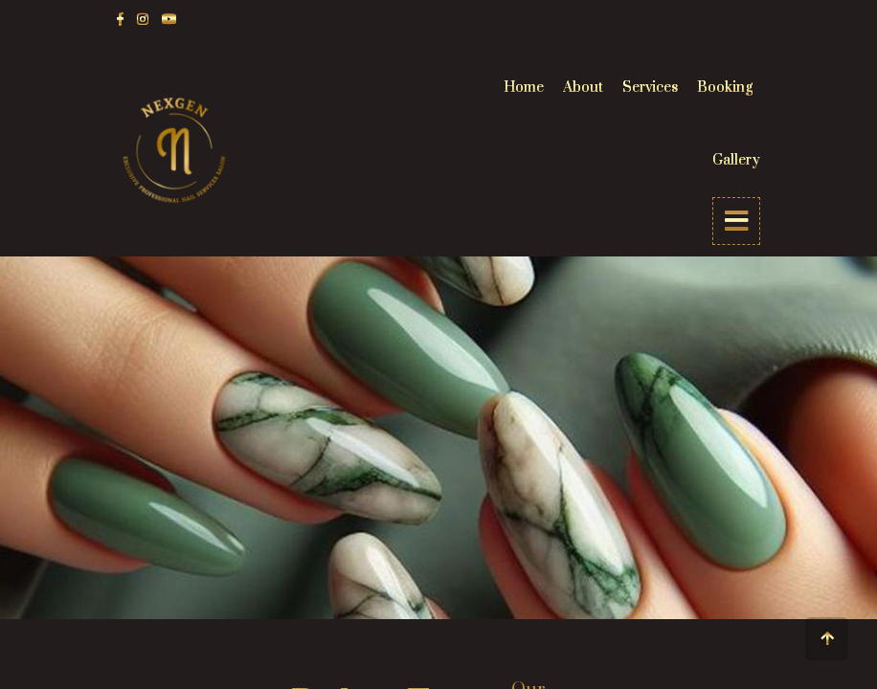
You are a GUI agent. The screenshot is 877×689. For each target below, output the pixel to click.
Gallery (736, 160)
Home (524, 87)
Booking (725, 87)
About (583, 87)
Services (650, 87)
